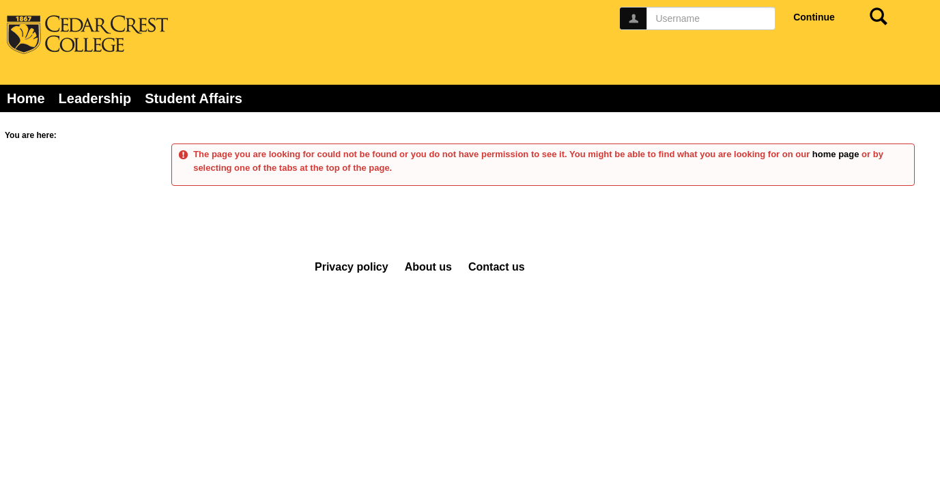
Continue (814, 17)
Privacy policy (351, 267)
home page (835, 154)
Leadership (95, 98)
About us (428, 267)
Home (26, 98)
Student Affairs (193, 98)
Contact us (496, 267)
